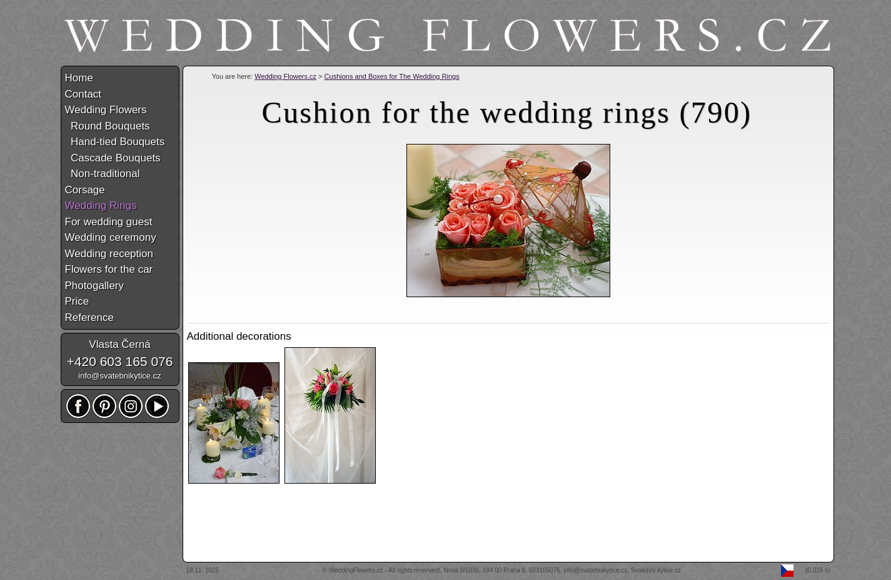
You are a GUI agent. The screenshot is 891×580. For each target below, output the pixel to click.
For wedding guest (109, 222)
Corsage (85, 190)
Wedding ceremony (110, 237)
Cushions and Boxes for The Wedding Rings (392, 76)
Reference (89, 317)
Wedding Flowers (106, 110)
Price (77, 301)
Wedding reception (109, 254)
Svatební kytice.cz (656, 570)
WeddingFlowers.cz (356, 570)
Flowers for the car (109, 269)
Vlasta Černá (119, 344)
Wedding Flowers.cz (285, 76)
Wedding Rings (101, 205)
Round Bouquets (107, 126)
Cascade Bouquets (113, 158)
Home (79, 78)
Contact (83, 94)
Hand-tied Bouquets (115, 142)
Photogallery (94, 286)
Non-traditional (102, 174)
